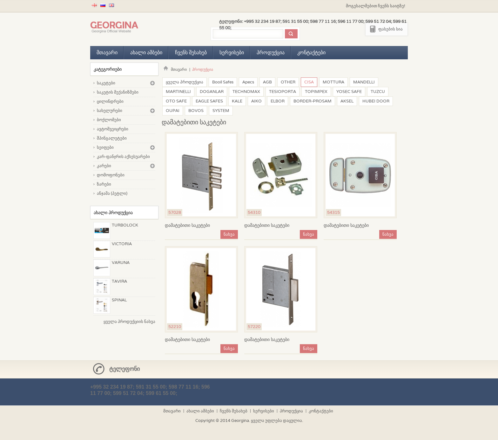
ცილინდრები (110, 101)
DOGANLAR (212, 91)
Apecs (248, 82)
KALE (237, 101)
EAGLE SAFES (209, 101)
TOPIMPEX (316, 91)
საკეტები (106, 83)
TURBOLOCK (125, 225)
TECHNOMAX (246, 91)
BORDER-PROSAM (312, 101)
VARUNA (121, 262)
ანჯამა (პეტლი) (112, 193)
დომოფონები (110, 175)
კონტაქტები (311, 52)
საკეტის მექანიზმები (117, 92)
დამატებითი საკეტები (187, 225)
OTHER (288, 82)
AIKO (256, 101)
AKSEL (346, 101)
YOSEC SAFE (349, 91)
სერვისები (231, 52)
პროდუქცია (271, 52)
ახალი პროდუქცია (113, 212)
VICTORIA (122, 243)
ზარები (104, 184)
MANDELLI (364, 82)
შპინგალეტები (112, 138)
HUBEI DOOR (375, 101)
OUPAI (172, 110)
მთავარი (107, 52)
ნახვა (229, 234)
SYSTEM (220, 110)
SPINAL (119, 300)
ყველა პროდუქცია (184, 82)
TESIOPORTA (282, 91)
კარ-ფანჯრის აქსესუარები (123, 156)
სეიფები (105, 147)
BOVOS (196, 110)
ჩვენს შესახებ (191, 52)
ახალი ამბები (146, 52)
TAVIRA (119, 281)
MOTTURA (333, 82)
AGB (267, 82)
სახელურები (109, 110)
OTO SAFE (176, 101)
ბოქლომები (109, 119)
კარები (104, 165)
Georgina (240, 420)
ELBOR (278, 101)
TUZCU (378, 91)
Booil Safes (222, 82)
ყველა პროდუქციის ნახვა (129, 321)
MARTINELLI (178, 91)
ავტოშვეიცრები (112, 129)
